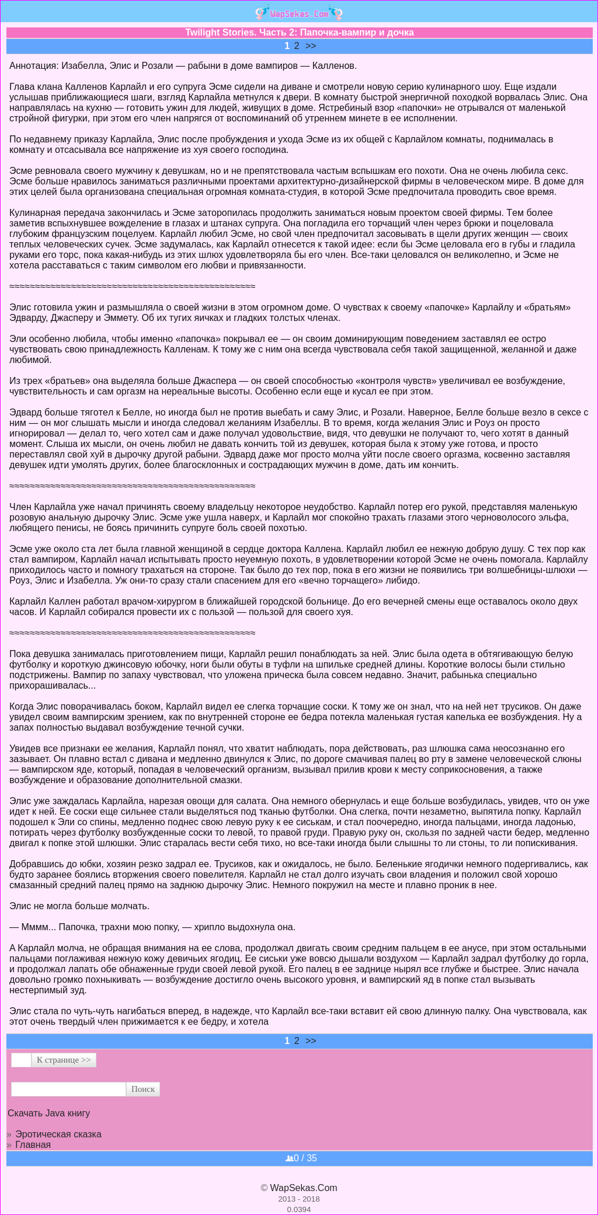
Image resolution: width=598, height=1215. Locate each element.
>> (311, 46)
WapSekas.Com (304, 1188)
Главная (33, 1145)
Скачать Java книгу (49, 1113)
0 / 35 (301, 1158)
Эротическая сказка (58, 1134)
